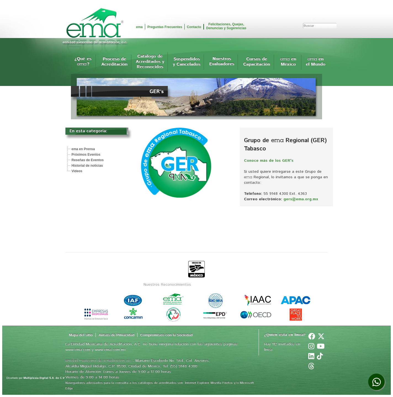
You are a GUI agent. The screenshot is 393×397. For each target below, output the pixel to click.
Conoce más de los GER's (268, 160)
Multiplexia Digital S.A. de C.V (44, 378)
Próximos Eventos (85, 154)
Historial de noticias (87, 166)
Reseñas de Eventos (87, 160)
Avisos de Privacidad (116, 335)
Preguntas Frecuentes (164, 27)
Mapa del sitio (81, 335)
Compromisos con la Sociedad (166, 335)
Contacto (194, 27)
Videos (76, 171)
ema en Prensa (83, 149)
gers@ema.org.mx (300, 199)
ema (139, 27)
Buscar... (320, 20)
